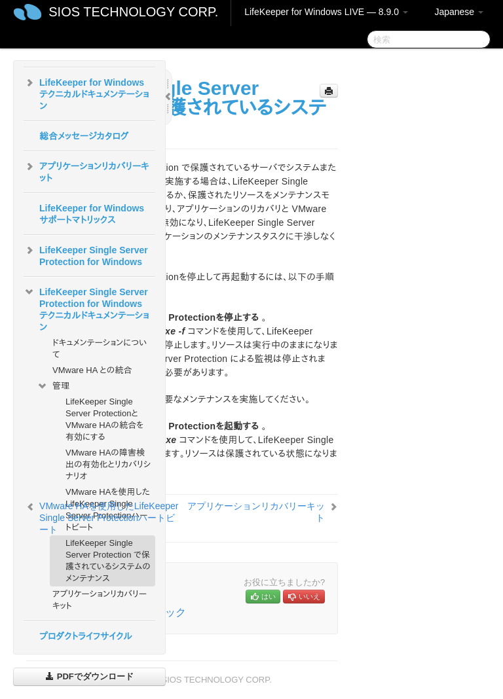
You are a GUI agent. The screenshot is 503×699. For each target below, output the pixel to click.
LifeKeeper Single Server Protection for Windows (86, 254)
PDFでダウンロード (89, 676)
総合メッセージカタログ (83, 136)
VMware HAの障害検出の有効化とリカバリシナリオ (108, 464)
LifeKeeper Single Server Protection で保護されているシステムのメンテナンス (108, 560)
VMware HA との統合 (92, 370)
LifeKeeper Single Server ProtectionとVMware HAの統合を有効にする (104, 419)
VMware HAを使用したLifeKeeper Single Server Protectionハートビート (108, 518)
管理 (53, 386)
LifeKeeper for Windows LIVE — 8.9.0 (326, 12)
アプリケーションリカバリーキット (86, 170)
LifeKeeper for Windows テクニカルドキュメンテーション (86, 93)
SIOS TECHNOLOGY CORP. (133, 12)
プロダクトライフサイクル (85, 636)
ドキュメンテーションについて (99, 348)
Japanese (458, 12)
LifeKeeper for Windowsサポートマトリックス (91, 214)
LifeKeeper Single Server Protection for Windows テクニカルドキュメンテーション (86, 308)
